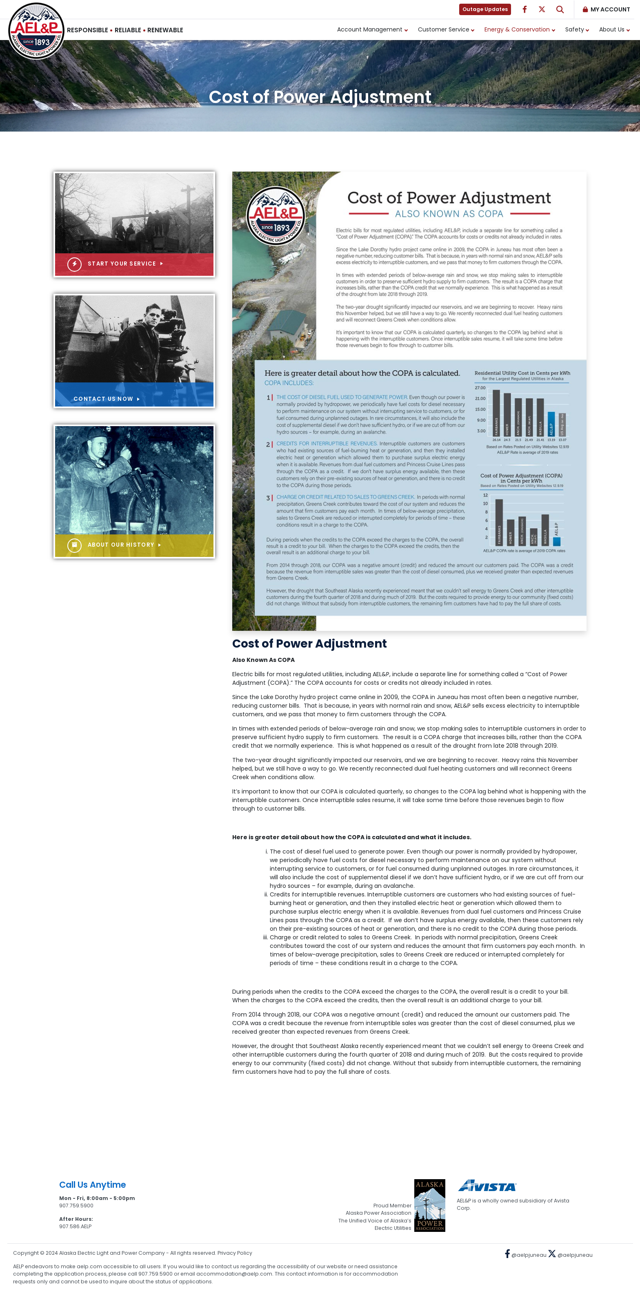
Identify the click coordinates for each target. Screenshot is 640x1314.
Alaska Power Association (378, 1212)
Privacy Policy (235, 1252)
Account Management (369, 29)
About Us (611, 29)
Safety (574, 29)
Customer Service (443, 29)
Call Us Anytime (92, 1185)
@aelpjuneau (526, 1254)
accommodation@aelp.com (234, 1273)
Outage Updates (485, 9)
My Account (610, 9)
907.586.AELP (75, 1226)
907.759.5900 (76, 1205)
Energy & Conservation (517, 29)
